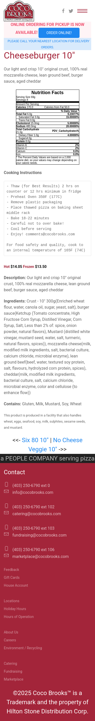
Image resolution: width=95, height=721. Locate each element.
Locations (11, 601)
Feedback (11, 570)
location (59, 41)
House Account (16, 585)
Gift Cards (12, 577)
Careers (10, 640)
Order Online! (59, 33)
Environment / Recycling (23, 648)
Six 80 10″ (35, 440)
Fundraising (13, 671)
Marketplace (13, 679)
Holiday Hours (15, 609)
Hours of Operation (19, 617)
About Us (11, 632)
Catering (10, 663)
